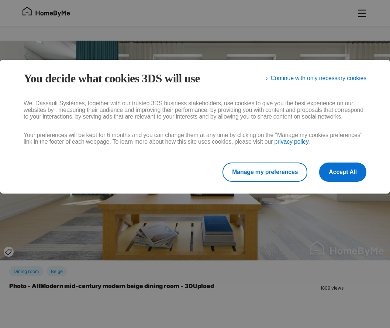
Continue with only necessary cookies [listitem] (318, 78)
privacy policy (291, 142)
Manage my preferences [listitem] (265, 172)
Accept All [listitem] (343, 172)
